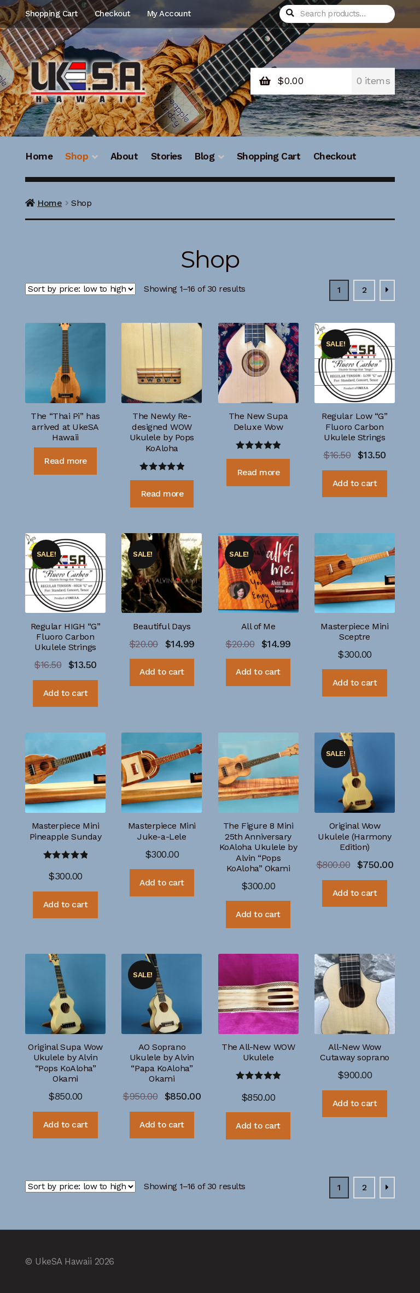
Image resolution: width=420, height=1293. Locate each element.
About (124, 156)
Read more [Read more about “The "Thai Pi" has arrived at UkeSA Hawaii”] (65, 461)
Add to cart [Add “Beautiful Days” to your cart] (161, 672)
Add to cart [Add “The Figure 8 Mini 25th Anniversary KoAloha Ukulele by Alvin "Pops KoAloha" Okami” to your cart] (258, 914)
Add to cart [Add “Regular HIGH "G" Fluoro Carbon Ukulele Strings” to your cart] (65, 693)
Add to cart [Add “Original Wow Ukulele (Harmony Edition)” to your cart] (354, 893)
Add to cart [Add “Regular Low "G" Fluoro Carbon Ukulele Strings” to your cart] (354, 483)
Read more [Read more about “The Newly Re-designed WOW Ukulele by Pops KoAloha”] (162, 494)
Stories (166, 156)
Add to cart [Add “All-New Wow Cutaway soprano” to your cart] (354, 1103)
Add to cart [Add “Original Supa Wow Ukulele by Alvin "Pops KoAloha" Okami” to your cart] (65, 1125)
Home (38, 156)
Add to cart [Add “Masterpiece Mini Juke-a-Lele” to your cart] (161, 883)
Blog (204, 156)
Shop (76, 156)
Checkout (112, 14)
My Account (169, 14)
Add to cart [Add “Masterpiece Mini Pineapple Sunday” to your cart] (65, 905)
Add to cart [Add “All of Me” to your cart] (258, 672)
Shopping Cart (51, 14)
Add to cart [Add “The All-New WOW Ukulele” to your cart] (258, 1126)
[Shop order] (80, 289)
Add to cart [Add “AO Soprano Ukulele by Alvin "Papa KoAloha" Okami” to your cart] (161, 1125)
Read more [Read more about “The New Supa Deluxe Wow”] (258, 472)
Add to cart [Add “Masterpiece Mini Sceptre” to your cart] (354, 683)
